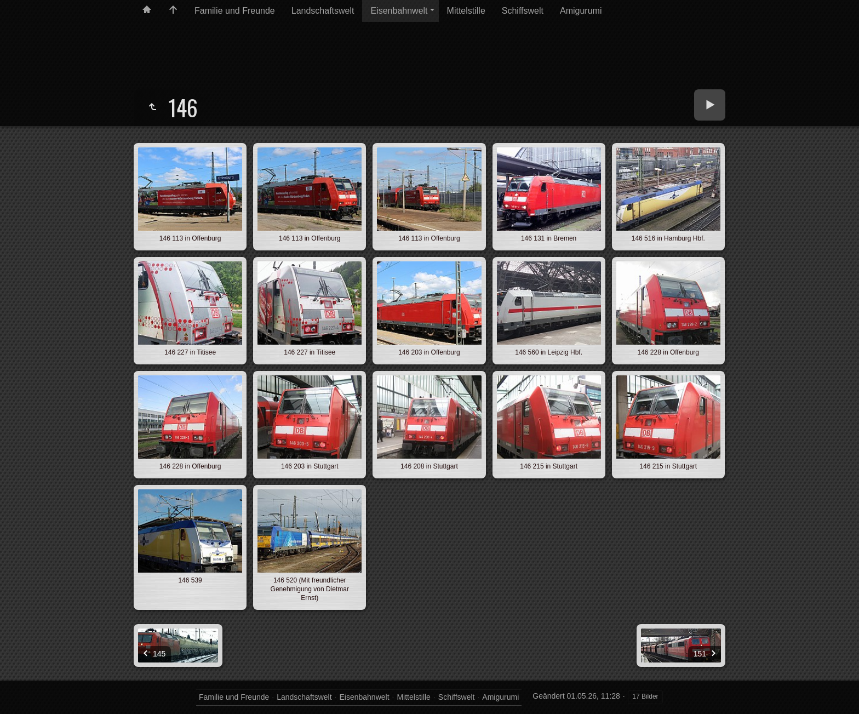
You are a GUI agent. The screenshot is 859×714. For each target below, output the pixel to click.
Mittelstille (466, 10)
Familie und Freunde (234, 10)
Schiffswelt (522, 10)
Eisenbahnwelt (398, 10)
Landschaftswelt (322, 10)
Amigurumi (581, 10)
